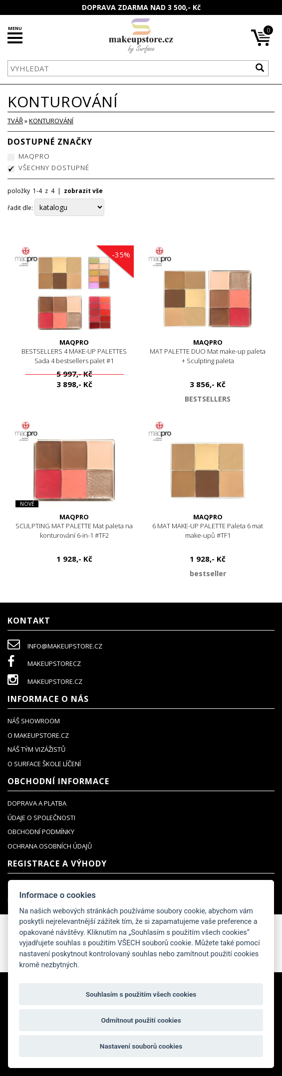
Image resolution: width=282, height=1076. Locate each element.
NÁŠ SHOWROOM (33, 720)
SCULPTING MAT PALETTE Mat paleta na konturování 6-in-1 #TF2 (74, 526)
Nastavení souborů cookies (141, 1046)
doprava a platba (36, 803)
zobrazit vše (83, 191)
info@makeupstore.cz (54, 646)
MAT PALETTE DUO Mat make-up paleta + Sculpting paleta (208, 351)
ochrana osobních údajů (49, 846)
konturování (51, 120)
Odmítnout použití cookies (141, 1020)
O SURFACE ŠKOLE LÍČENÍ (44, 763)
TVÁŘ (15, 120)
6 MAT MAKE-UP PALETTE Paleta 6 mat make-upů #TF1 (208, 526)
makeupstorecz (44, 663)
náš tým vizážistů (36, 749)
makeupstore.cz (44, 681)
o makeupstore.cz (38, 735)
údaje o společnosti (41, 817)
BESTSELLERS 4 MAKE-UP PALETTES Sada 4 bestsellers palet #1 (74, 351)
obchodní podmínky (40, 831)
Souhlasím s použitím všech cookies (141, 994)
